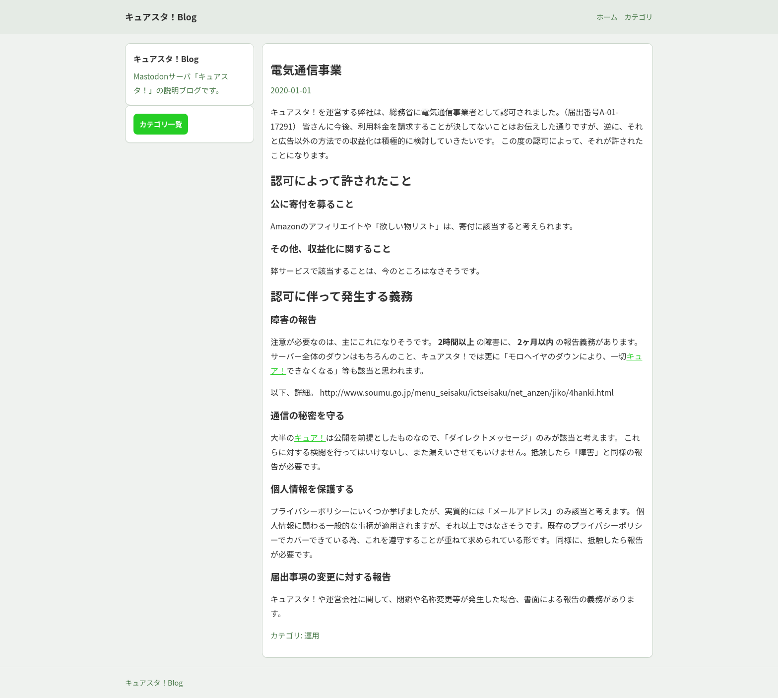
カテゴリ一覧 (160, 124)
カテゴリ (638, 16)
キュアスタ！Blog (160, 16)
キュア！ (310, 437)
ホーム (607, 16)
